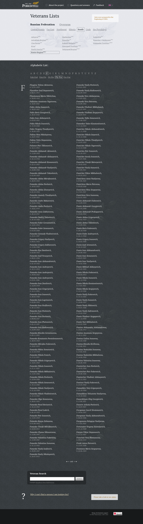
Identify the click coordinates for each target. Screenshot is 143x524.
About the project (54, 5)
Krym (33, 46)
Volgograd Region (69, 49)
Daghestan (66, 37)
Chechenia (35, 43)
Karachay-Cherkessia (102, 40)
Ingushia (65, 40)
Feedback (98, 5)
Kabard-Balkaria (68, 43)
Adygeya (34, 37)
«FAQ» (114, 497)
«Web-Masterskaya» (96, 514)
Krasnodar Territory (101, 43)
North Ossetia (36, 49)
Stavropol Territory (70, 46)
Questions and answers (78, 5)
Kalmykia (97, 37)
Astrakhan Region (38, 40)
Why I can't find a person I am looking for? (49, 494)
